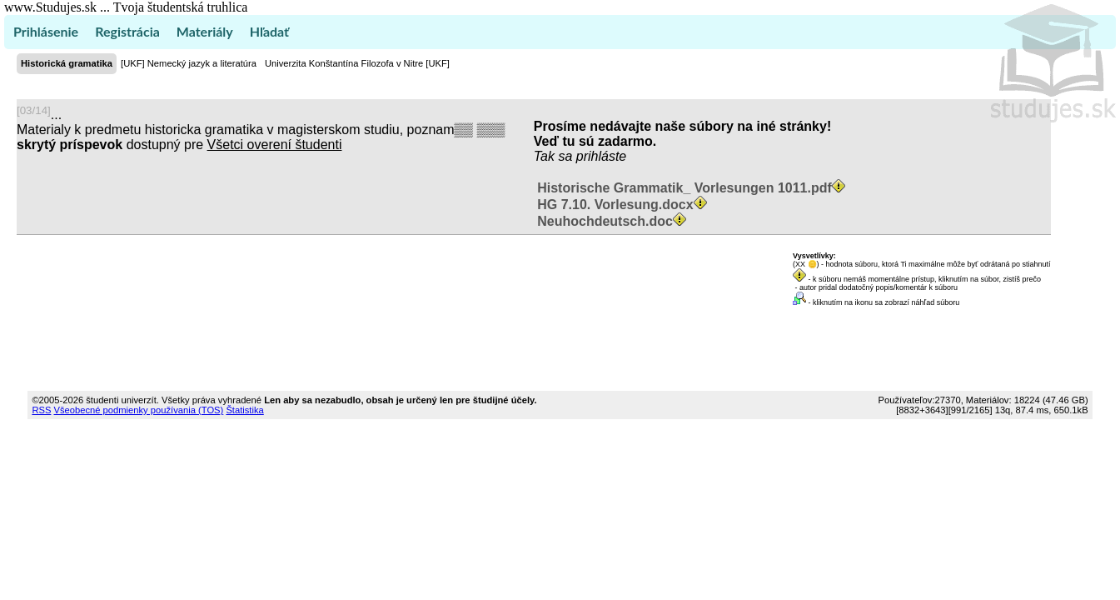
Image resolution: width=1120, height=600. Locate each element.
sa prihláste (592, 156)
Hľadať (269, 31)
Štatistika (244, 410)
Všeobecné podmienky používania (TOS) (139, 410)
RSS (41, 410)
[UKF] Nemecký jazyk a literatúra (188, 63)
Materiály (205, 31)
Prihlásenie (45, 31)
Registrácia (127, 31)
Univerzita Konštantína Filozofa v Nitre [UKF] (357, 63)
